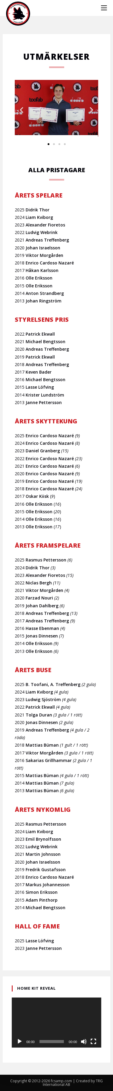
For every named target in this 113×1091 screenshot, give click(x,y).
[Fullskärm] (93, 1042)
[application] (56, 1023)
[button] (21, 110)
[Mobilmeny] (104, 8)
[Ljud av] (84, 1042)
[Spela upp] (20, 1042)
